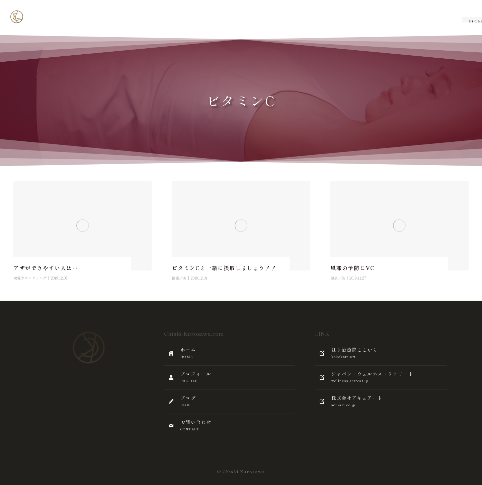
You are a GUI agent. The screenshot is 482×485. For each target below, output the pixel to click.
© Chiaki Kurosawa (241, 471)
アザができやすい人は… (45, 268)
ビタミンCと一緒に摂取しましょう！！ (224, 268)
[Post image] (82, 225)
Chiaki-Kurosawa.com (194, 333)
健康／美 (179, 278)
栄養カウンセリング (30, 278)
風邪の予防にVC (352, 268)
